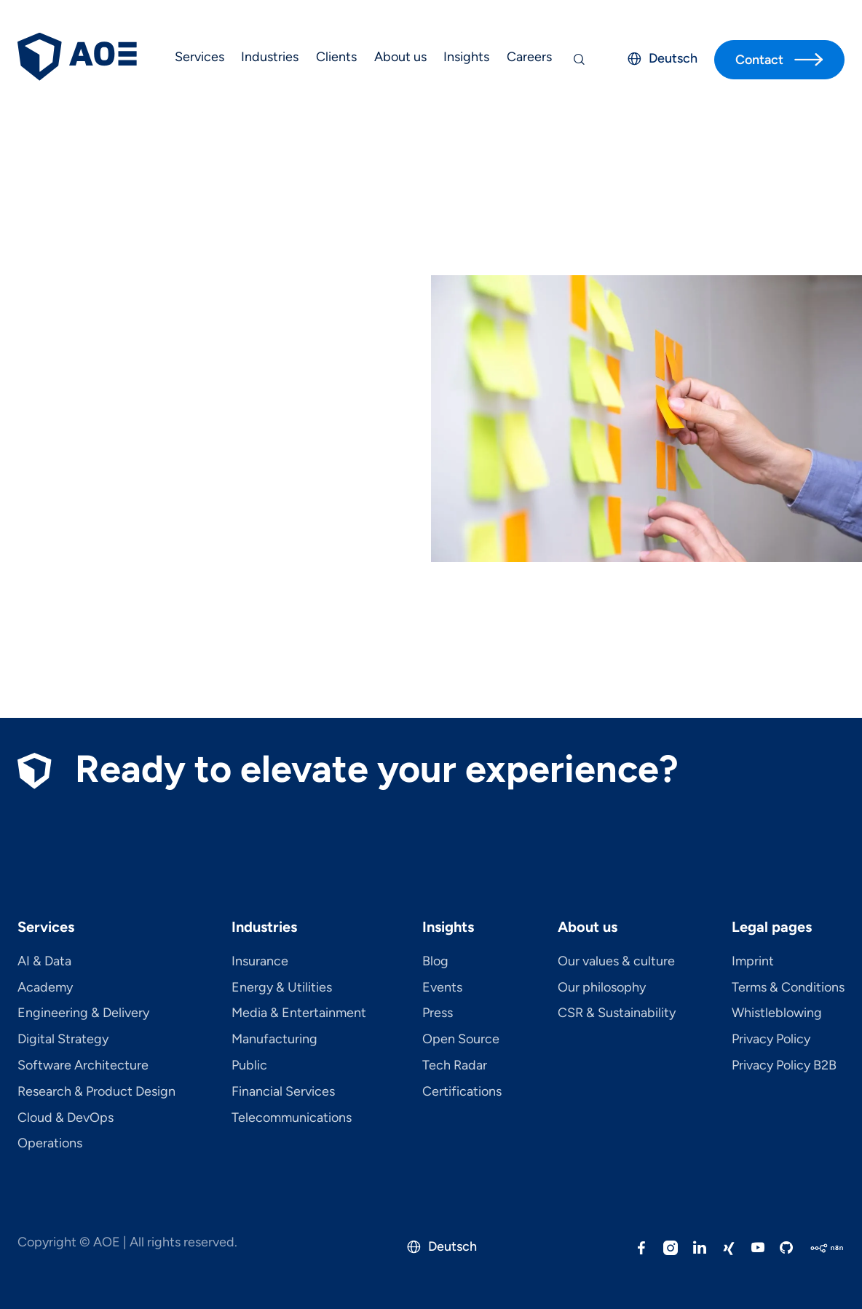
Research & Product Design (96, 1092)
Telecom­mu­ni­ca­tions (292, 1118)
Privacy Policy (771, 1039)
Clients (336, 57)
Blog (435, 961)
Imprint (753, 961)
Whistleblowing (777, 1013)
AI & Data (44, 961)
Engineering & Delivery (83, 1013)
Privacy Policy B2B (784, 1066)
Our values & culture (616, 961)
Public (249, 1066)
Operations (49, 1143)
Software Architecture (83, 1066)
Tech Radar (454, 1066)
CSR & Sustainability (617, 1013)
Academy (45, 988)
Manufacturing (274, 1039)
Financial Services (283, 1092)
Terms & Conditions (788, 988)
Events (442, 988)
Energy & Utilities (282, 988)
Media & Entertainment (299, 1013)
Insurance (260, 961)
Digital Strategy (62, 1039)
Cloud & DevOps (65, 1118)
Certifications (462, 1092)
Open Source (460, 1039)
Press (437, 1013)
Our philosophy (602, 988)
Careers (529, 57)
